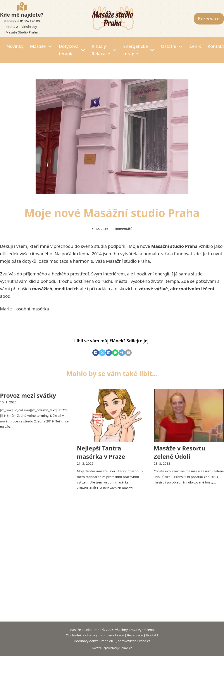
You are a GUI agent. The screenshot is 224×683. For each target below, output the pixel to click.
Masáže (38, 46)
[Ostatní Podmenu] (180, 46)
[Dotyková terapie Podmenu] (83, 50)
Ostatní (168, 46)
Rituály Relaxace (101, 50)
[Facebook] (95, 352)
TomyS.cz (126, 648)
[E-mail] (128, 352)
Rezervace (209, 18)
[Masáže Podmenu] (50, 46)
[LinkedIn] (108, 352)
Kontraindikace (112, 635)
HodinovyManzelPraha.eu (93, 641)
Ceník (195, 46)
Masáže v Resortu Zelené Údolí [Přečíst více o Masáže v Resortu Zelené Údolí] (179, 452)
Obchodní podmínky (81, 635)
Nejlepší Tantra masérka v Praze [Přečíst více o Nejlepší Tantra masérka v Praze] (101, 452)
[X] (102, 352)
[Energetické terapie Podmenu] (152, 50)
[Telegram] (122, 352)
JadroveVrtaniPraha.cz (133, 641)
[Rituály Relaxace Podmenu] (114, 50)
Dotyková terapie (69, 50)
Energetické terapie (135, 50)
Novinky (15, 46)
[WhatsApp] (115, 352)
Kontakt (216, 46)
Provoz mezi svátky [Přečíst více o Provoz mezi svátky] (28, 395)
